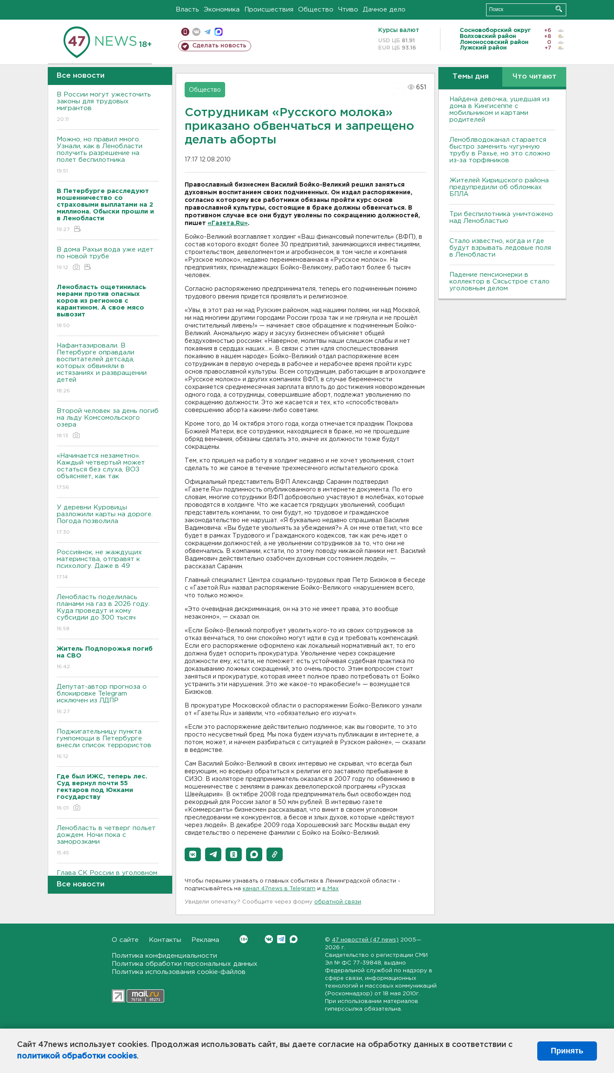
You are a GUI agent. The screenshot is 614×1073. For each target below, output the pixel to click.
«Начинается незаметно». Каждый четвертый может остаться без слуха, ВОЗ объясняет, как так (108, 472)
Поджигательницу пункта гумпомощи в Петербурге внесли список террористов (108, 744)
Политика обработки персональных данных (185, 964)
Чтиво (348, 9)
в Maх (330, 888)
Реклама (205, 940)
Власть (187, 9)
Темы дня (470, 76)
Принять (567, 1051)
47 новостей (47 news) (365, 940)
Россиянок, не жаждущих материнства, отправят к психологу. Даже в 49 (108, 565)
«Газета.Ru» (228, 223)
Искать (559, 9)
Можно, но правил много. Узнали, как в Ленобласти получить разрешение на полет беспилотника (108, 156)
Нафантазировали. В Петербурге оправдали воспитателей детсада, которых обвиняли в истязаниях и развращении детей (108, 369)
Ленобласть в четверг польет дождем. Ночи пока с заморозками (108, 841)
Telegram (281, 939)
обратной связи (337, 902)
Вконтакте (244, 939)
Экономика (222, 9)
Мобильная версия (185, 32)
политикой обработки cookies (77, 1056)
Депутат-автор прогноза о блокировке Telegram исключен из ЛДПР (108, 699)
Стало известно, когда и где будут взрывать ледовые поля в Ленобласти (500, 247)
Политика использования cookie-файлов (179, 972)
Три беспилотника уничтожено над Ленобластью (501, 217)
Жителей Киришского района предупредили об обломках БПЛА (499, 187)
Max (294, 939)
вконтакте (196, 32)
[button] (193, 854)
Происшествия (268, 9)
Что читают (534, 76)
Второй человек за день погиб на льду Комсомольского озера (108, 423)
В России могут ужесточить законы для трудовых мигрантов (108, 107)
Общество (315, 9)
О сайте (125, 940)
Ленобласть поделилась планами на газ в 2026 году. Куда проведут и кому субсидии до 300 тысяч (108, 613)
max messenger (218, 32)
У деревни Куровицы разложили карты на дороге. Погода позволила (108, 520)
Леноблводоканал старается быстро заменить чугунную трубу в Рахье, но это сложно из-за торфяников (499, 150)
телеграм (207, 32)
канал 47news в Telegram (279, 888)
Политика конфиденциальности (164, 956)
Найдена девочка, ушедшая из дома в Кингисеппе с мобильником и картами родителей (499, 109)
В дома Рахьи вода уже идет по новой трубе (108, 259)
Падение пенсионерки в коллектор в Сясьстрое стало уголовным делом (499, 281)
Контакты (165, 940)
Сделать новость (219, 45)
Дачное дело (384, 9)
